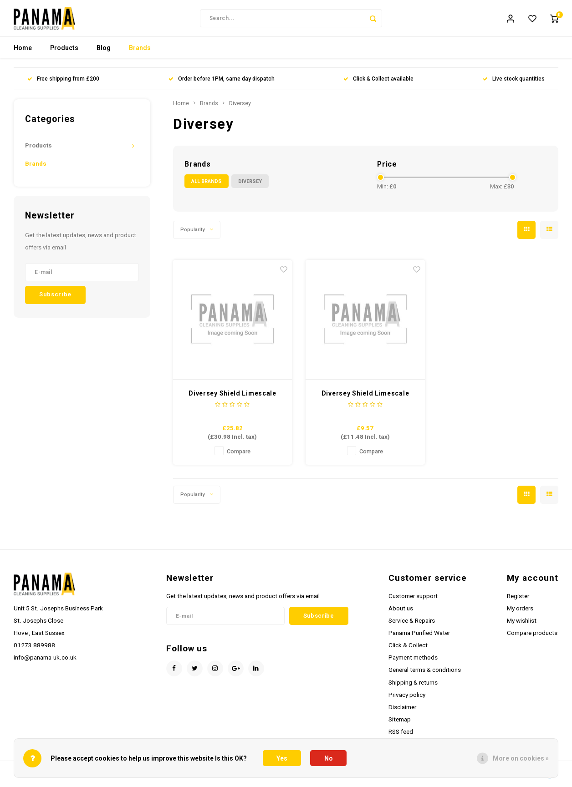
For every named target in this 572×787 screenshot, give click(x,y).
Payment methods (413, 661)
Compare (238, 455)
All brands (206, 185)
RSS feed (400, 736)
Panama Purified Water (419, 637)
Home (23, 52)
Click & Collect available (378, 83)
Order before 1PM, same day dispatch (222, 83)
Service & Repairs (411, 624)
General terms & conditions (424, 674)
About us (400, 612)
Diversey (240, 107)
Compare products (532, 637)
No (328, 758)
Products (64, 52)
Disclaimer (402, 711)
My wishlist (521, 624)
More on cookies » (521, 758)
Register (518, 600)
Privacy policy (406, 698)
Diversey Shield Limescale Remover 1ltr (365, 398)
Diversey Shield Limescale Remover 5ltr (232, 398)
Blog (104, 52)
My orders (520, 612)
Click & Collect (408, 649)
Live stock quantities (514, 83)
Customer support (413, 600)
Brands (140, 52)
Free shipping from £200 (63, 83)
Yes (281, 758)
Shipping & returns (413, 686)
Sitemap (399, 723)
